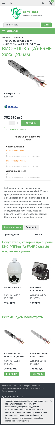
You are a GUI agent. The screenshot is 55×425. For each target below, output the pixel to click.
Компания (6, 385)
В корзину (31, 123)
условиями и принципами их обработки (24, 415)
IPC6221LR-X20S (12, 287)
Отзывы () (31, 227)
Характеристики (12, 227)
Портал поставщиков (11, 388)
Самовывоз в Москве (15, 151)
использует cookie (22, 401)
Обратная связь (9, 391)
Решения (36, 385)
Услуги (27, 385)
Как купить (18, 385)
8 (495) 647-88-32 (14, 396)
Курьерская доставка (16, 161)
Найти (46, 25)
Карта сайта (28, 388)
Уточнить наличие (16, 129)
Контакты (39, 388)
